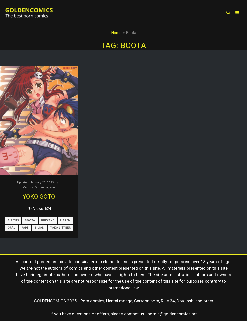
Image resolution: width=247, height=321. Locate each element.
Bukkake (47, 220)
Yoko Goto (39, 196)
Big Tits (13, 220)
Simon (39, 227)
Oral (11, 227)
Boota (30, 220)
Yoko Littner (60, 227)
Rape (25, 227)
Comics (28, 187)
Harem (65, 220)
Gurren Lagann (45, 187)
